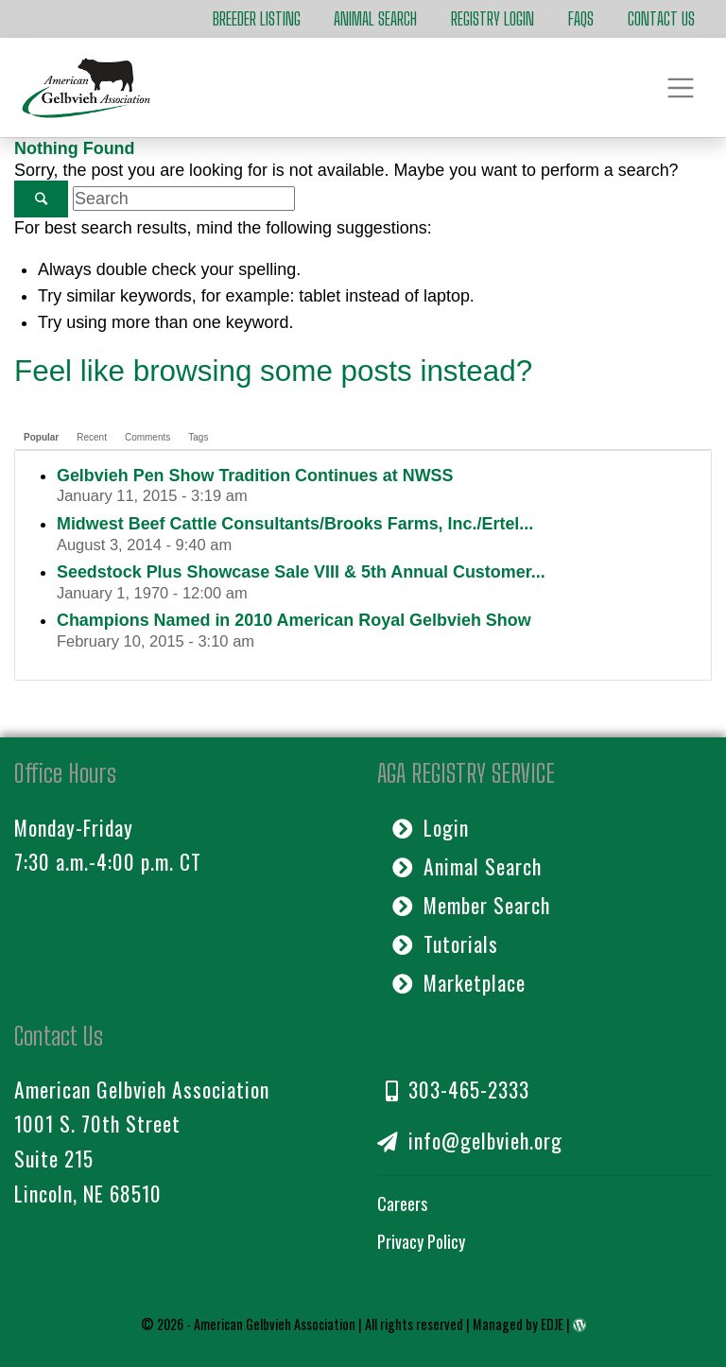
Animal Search (375, 19)
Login (430, 827)
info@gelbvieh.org (469, 1140)
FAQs (581, 19)
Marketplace (459, 982)
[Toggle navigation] (681, 87)
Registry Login (492, 19)
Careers (402, 1203)
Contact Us (661, 19)
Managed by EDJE (518, 1324)
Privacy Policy (421, 1241)
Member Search (471, 905)
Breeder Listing (257, 19)
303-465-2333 (457, 1089)
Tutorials (445, 943)
